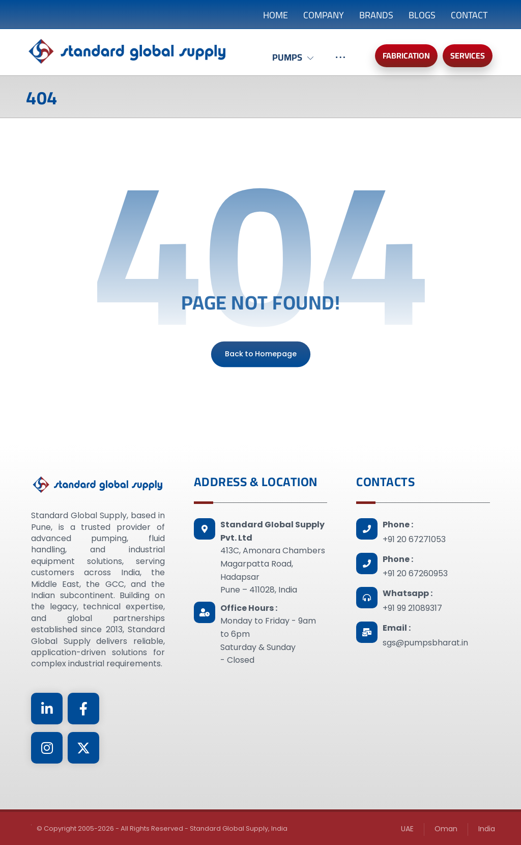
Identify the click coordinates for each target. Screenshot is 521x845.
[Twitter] (83, 748)
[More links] (340, 62)
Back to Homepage (260, 354)
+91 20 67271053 (414, 539)
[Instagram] (47, 748)
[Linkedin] (47, 708)
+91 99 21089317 (412, 608)
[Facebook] (83, 708)
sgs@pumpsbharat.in (425, 643)
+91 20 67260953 (415, 573)
